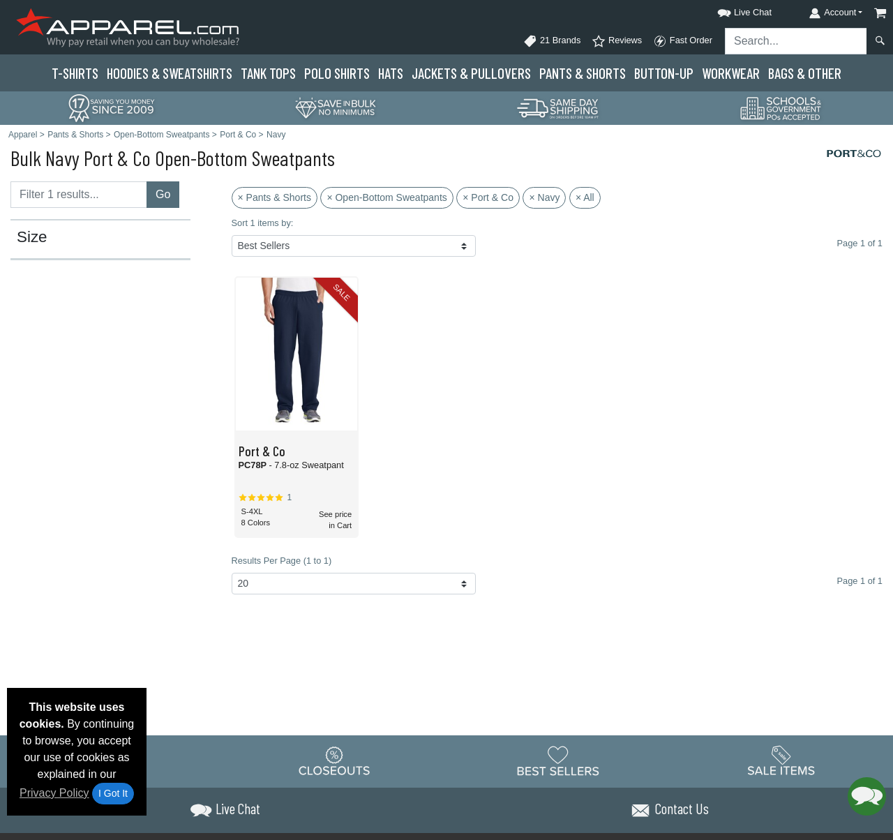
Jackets (471, 73)
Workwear (731, 73)
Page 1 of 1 (860, 581)
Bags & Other (804, 73)
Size (32, 237)
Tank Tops (268, 73)
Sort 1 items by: (263, 223)
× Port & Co (488, 197)
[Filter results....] (78, 194)
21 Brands (551, 41)
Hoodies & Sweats (169, 73)
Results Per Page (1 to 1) (282, 560)
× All (585, 197)
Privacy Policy (54, 793)
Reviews (617, 41)
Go (163, 194)
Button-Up (663, 73)
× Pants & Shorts (274, 197)
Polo (337, 73)
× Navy (544, 197)
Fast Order (682, 41)
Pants (582, 73)
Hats (390, 73)
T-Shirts (75, 73)
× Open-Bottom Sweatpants (386, 197)
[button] (732, 10)
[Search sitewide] (796, 41)
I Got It (113, 793)
